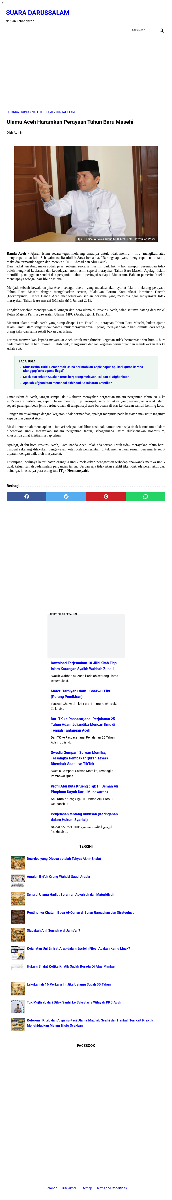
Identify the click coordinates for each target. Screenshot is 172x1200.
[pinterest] (106, 494)
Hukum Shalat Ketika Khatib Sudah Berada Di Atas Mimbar (71, 966)
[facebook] (129, 15)
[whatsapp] (145, 494)
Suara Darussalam (38, 11)
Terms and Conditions (112, 1188)
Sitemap (86, 1188)
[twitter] (139, 15)
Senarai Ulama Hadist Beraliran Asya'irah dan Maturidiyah (70, 894)
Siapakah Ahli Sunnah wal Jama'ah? (53, 930)
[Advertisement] (86, 70)
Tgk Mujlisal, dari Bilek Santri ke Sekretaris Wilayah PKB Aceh (74, 1002)
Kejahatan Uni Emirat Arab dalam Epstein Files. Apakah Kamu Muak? (78, 948)
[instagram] (160, 15)
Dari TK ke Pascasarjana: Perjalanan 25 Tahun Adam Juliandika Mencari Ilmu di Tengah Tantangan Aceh (83, 724)
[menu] (9, 28)
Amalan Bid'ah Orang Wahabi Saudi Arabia (58, 876)
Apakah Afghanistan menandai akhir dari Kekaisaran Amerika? (67, 381)
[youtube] (150, 15)
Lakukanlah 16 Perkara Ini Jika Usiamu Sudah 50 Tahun (69, 984)
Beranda (51, 1188)
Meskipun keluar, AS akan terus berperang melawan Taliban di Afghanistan (76, 375)
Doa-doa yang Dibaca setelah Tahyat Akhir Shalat (64, 858)
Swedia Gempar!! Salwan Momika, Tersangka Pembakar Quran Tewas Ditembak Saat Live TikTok (79, 757)
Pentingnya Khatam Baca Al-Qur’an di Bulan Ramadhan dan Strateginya (80, 912)
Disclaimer (69, 1188)
